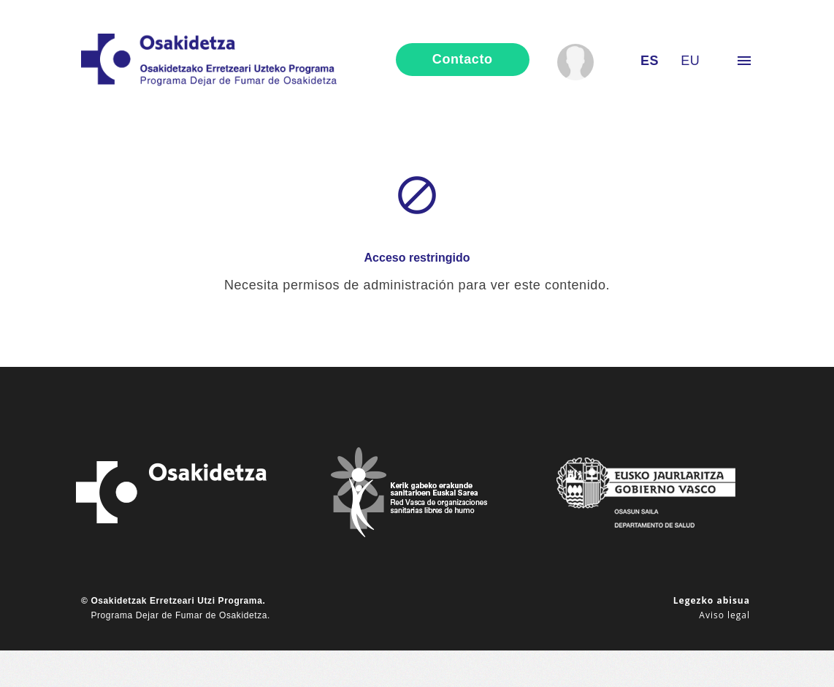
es (649, 60)
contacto (462, 59)
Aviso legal (724, 615)
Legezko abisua (711, 600)
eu (690, 60)
